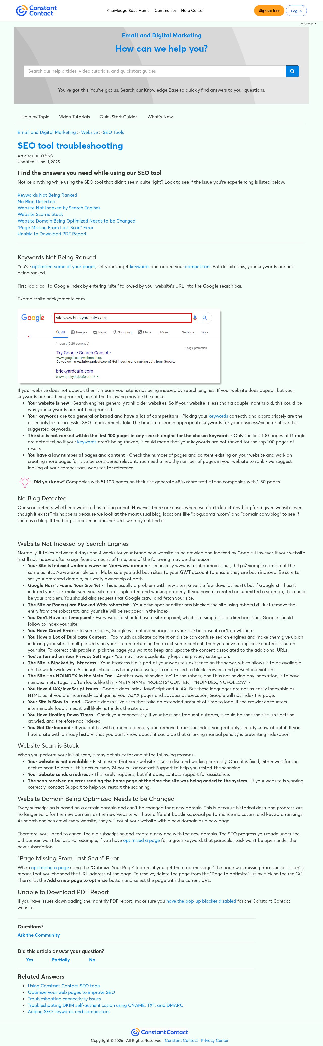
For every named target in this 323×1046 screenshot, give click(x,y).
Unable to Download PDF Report (52, 234)
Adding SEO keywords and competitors (69, 1012)
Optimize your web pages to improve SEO (71, 992)
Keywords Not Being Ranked (47, 195)
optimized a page (141, 840)
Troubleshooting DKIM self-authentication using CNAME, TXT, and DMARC (105, 1005)
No (92, 960)
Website (89, 132)
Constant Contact (181, 1040)
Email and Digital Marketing (47, 132)
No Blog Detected (36, 201)
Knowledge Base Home (128, 10)
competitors (197, 266)
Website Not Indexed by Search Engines (59, 208)
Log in (296, 11)
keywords (140, 266)
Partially (61, 960)
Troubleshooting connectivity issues (64, 999)
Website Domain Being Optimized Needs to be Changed (77, 221)
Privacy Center (215, 1040)
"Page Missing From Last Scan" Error (55, 227)
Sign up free (269, 10)
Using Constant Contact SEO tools (64, 986)
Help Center (192, 10)
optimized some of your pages (63, 266)
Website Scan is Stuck (40, 214)
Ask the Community (39, 935)
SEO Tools (113, 132)
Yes (29, 960)
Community (165, 10)
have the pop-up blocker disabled (201, 901)
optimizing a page (50, 867)
